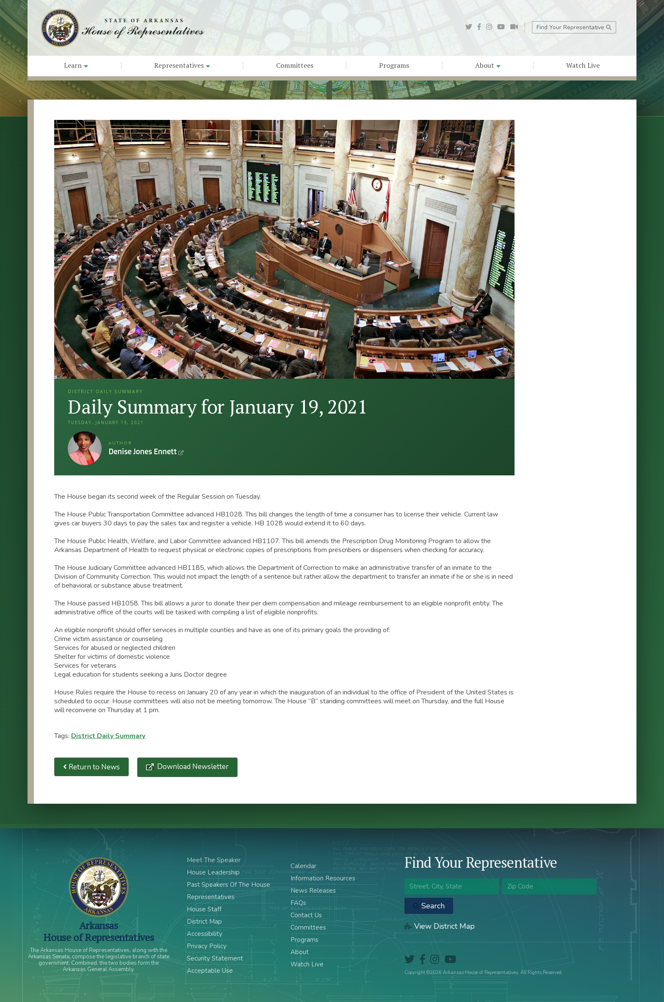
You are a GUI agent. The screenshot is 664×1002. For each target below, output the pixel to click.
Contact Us (306, 915)
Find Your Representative (574, 27)
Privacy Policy (207, 946)
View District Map (439, 926)
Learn (76, 65)
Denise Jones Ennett (85, 448)
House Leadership (213, 872)
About (488, 65)
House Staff (204, 909)
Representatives (182, 65)
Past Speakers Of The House (228, 884)
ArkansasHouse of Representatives (98, 931)
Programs (394, 65)
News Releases (313, 890)
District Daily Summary (108, 736)
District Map (204, 921)
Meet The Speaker (214, 860)
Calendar (303, 866)
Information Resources (322, 878)
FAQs (298, 903)
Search (429, 906)
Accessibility (204, 934)
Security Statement (215, 958)
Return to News (91, 767)
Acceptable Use (210, 970)
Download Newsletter (192, 767)
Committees (294, 65)
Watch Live (583, 65)
